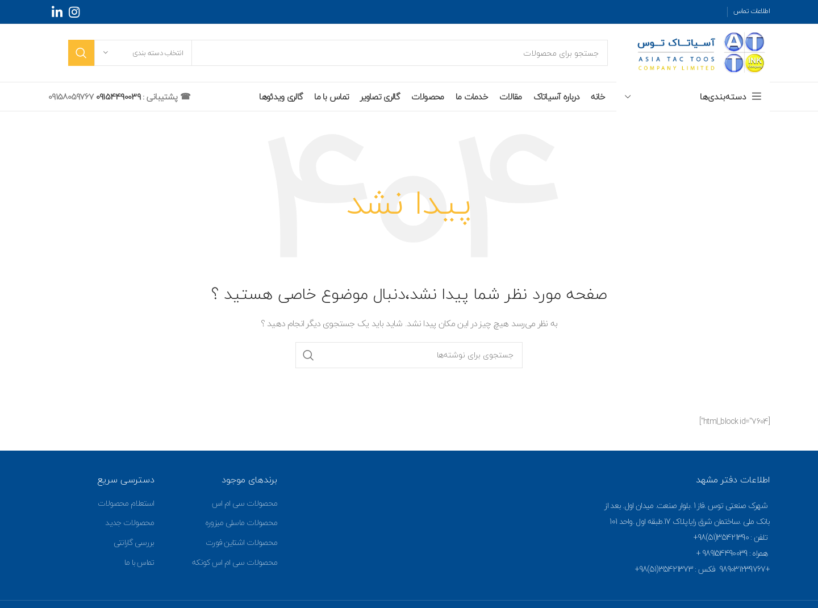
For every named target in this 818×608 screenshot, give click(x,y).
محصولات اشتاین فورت (241, 542)
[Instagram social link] (73, 12)
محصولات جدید (129, 522)
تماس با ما (139, 562)
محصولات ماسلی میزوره (241, 522)
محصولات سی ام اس (245, 503)
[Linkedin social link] (56, 12)
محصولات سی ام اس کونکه (234, 562)
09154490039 (116, 96)
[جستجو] (338, 53)
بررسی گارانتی (134, 542)
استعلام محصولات (126, 503)
